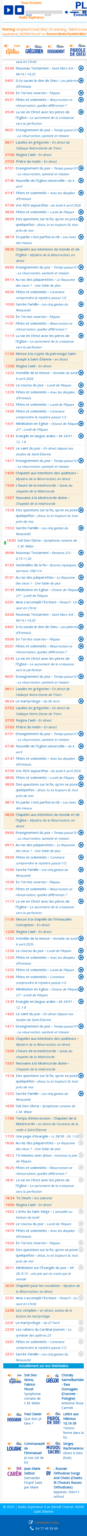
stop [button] (19, 10)
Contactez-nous (47, 1522)
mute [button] (69, 12)
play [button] (8, 10)
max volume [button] (84, 12)
